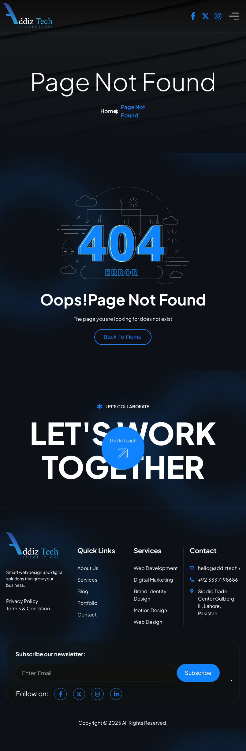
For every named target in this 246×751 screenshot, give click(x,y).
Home (108, 110)
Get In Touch (123, 440)
